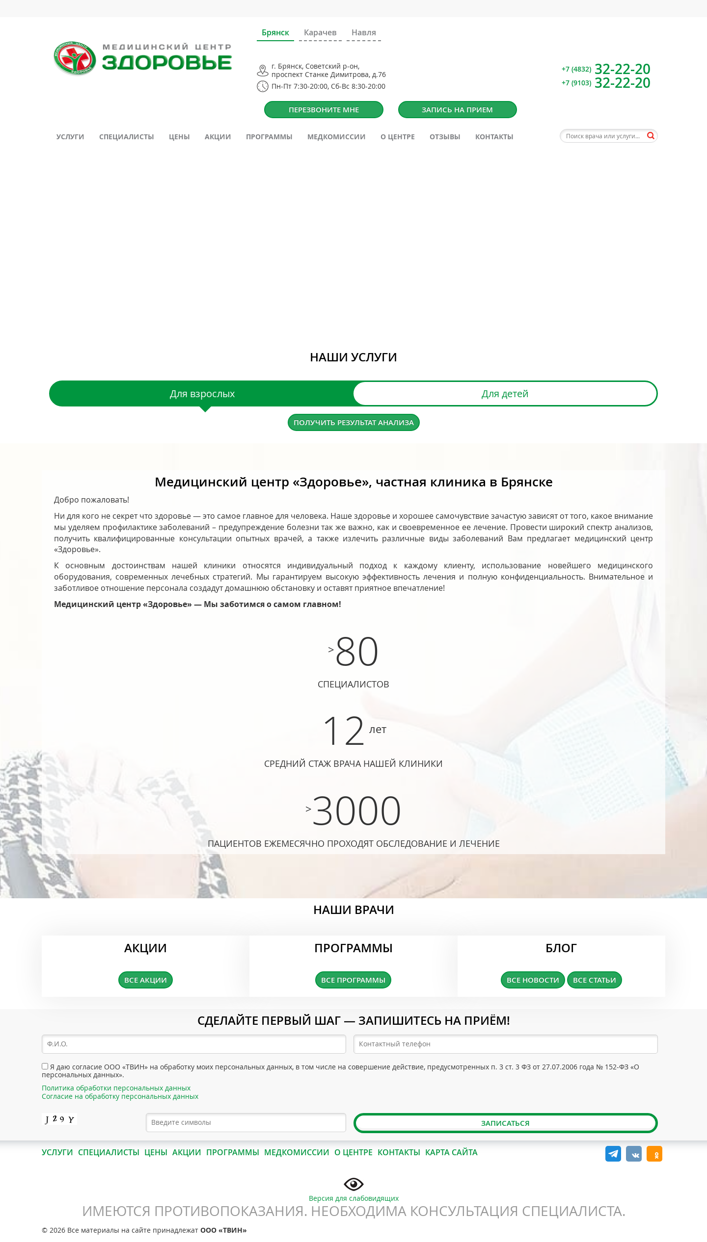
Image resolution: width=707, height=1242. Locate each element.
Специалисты (126, 136)
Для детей (505, 393)
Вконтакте (634, 1154)
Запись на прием (457, 109)
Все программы (353, 980)
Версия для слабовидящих (354, 1188)
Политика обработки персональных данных (116, 1087)
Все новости (533, 980)
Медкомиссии (336, 136)
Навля (364, 32)
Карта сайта (451, 1152)
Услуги (70, 136)
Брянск (275, 32)
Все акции (145, 980)
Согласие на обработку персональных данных (120, 1096)
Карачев (320, 32)
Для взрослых (202, 393)
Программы (269, 136)
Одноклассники (654, 1154)
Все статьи (594, 980)
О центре (398, 136)
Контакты (494, 136)
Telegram (613, 1154)
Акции (218, 136)
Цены (179, 136)
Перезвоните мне (324, 109)
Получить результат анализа (354, 422)
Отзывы (445, 136)
